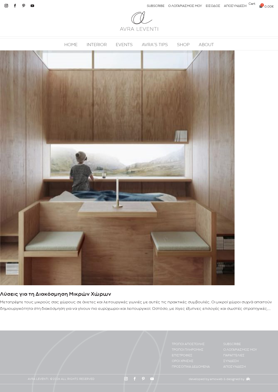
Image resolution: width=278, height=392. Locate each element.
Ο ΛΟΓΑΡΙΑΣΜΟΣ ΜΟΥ (185, 6)
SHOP (183, 45)
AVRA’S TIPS (155, 45)
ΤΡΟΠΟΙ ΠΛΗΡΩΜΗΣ (188, 350)
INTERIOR (97, 45)
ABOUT (206, 45)
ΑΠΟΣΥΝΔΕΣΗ (235, 6)
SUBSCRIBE (155, 6)
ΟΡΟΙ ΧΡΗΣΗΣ (183, 361)
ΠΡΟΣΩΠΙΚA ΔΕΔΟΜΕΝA (191, 366)
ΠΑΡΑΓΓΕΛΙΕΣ (234, 355)
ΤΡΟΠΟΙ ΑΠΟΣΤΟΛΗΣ (188, 344)
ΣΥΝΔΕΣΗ (231, 361)
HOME (71, 45)
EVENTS (124, 45)
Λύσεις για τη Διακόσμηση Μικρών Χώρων (55, 294)
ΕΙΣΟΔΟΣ (213, 6)
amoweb (216, 379)
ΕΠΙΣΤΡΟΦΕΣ (182, 355)
